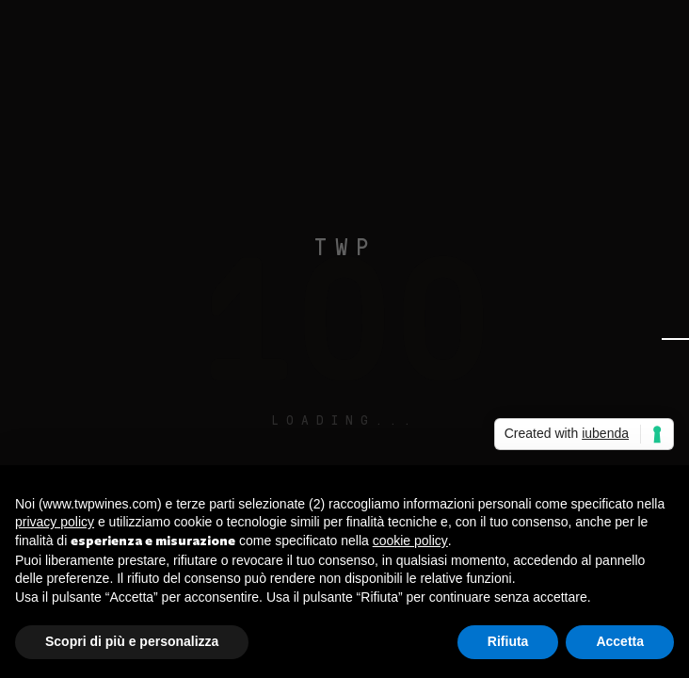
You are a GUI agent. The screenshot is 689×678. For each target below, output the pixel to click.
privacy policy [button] (54, 521)
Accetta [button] (620, 641)
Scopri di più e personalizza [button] (131, 641)
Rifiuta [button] (508, 641)
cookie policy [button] (410, 540)
